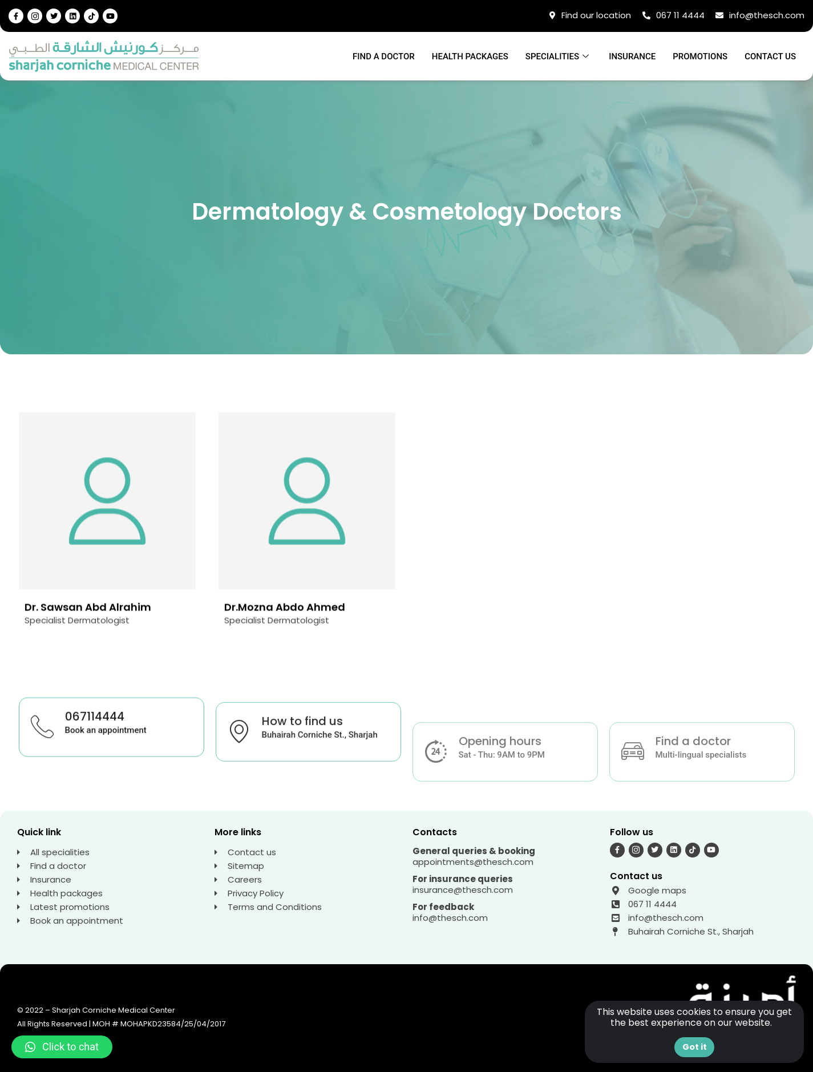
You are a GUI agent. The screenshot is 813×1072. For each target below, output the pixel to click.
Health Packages (470, 56)
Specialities (558, 56)
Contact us (770, 56)
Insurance (632, 56)
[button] (61, 1046)
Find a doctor (384, 56)
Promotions (700, 56)
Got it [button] (694, 1047)
